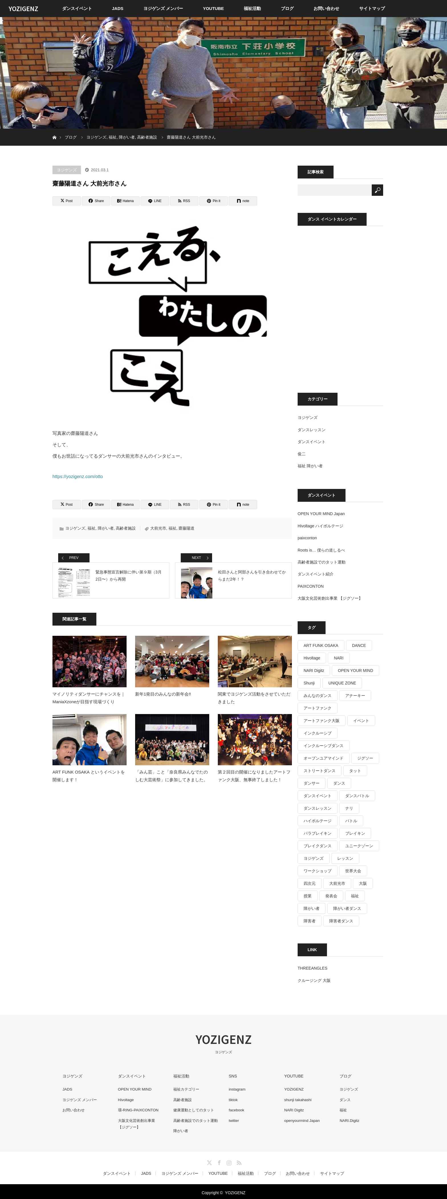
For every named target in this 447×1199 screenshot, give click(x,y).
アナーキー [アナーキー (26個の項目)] (355, 695)
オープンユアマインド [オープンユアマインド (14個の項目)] (324, 758)
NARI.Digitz (348, 1118)
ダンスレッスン (312, 429)
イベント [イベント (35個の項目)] (361, 720)
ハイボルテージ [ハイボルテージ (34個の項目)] (318, 820)
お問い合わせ (326, 8)
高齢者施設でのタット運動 (322, 562)
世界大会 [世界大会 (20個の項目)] (353, 871)
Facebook (218, 1159)
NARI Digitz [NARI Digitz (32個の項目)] (314, 670)
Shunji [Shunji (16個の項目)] (309, 683)
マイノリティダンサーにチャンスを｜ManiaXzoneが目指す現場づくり (88, 704)
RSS (238, 1159)
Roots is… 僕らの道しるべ (321, 550)
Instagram (228, 1159)
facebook (235, 1109)
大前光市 (158, 528)
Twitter (208, 1159)
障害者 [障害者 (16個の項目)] (310, 921)
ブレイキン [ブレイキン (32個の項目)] (355, 833)
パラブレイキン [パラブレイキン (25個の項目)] (318, 833)
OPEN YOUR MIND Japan (321, 513)
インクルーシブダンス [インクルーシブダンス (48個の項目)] (324, 745)
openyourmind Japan (301, 1118)
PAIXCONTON (311, 586)
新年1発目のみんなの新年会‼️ (163, 700)
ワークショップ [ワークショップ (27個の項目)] (318, 871)
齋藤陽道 (186, 528)
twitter (232, 1118)
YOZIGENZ (23, 8)
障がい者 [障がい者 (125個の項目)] (312, 908)
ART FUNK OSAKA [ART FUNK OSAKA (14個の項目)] (321, 645)
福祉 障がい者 (310, 466)
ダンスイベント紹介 (316, 574)
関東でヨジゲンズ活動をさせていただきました (254, 704)
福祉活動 (252, 8)
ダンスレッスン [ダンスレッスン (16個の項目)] (318, 808)
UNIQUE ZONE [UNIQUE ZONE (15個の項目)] (342, 683)
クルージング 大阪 (314, 980)
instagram (235, 1088)
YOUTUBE (213, 8)
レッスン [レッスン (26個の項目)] (345, 858)
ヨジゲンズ (67, 170)
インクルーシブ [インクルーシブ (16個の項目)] (318, 733)
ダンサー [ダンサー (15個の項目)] (312, 783)
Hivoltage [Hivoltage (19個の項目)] (312, 658)
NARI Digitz (293, 1109)
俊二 (302, 454)
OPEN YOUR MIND (133, 1088)
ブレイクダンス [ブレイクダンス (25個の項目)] (318, 846)
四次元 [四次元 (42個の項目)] (310, 883)
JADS (117, 8)
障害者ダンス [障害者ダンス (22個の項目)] (341, 921)
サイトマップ (372, 8)
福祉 (92, 528)
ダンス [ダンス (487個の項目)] (339, 783)
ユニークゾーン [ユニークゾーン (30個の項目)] (359, 846)
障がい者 (106, 528)
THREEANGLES (312, 968)
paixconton (307, 538)
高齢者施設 (126, 528)
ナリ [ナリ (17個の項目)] (349, 808)
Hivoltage (124, 1099)
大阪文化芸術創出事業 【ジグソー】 (330, 598)
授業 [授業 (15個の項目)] (308, 896)
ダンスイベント (77, 8)
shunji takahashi (297, 1099)
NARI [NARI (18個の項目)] (338, 658)
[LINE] (155, 200)
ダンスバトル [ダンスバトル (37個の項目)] (357, 795)
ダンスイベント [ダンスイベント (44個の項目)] (318, 795)
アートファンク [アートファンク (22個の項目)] (318, 708)
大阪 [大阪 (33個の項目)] (363, 883)
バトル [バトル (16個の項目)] (351, 820)
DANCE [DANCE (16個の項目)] (359, 645)
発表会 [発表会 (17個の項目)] (331, 896)
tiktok (231, 1099)
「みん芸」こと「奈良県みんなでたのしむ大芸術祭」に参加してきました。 (171, 782)
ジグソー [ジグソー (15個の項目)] (365, 758)
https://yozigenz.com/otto (77, 476)
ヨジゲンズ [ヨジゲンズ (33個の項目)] (314, 858)
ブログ (287, 8)
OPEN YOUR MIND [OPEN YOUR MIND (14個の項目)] (355, 670)
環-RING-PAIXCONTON (137, 1109)
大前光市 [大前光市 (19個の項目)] (337, 883)
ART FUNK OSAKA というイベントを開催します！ (88, 782)
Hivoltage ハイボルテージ (320, 526)
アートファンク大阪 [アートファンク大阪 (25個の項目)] (322, 720)
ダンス (344, 1099)
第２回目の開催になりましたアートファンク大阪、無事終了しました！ (254, 782)
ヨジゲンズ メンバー (163, 8)
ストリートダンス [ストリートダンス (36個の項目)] (320, 770)
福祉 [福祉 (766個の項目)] (355, 896)
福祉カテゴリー (186, 1088)
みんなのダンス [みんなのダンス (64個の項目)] (318, 695)
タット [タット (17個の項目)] (355, 770)
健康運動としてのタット (194, 1109)
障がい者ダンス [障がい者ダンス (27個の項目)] (347, 908)
